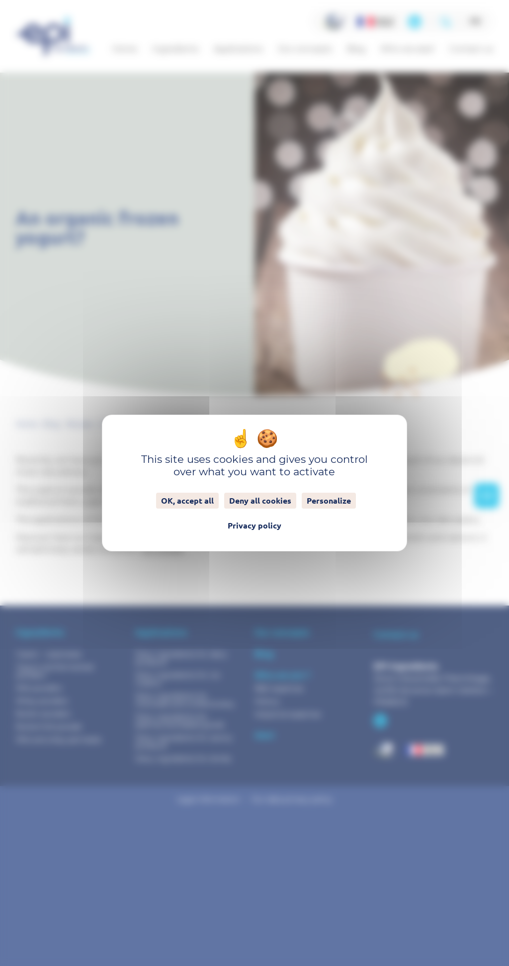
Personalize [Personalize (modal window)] (329, 500)
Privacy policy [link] (254, 525)
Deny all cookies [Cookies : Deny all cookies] (260, 500)
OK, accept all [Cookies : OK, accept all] (187, 500)
